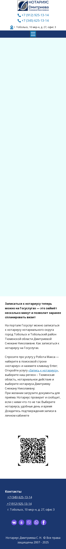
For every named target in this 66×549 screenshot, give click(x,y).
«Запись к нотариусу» (43, 370)
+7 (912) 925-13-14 (33, 15)
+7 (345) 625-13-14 (33, 20)
